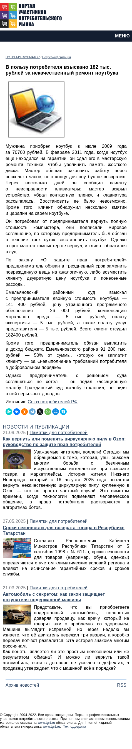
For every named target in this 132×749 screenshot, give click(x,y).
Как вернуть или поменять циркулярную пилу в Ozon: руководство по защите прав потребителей (64, 442)
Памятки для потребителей (58, 432)
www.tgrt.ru (46, 723)
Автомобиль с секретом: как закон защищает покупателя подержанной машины (54, 597)
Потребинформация (56, 57)
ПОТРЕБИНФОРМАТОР (23, 57)
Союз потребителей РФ (53, 401)
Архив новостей (22, 685)
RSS (121, 685)
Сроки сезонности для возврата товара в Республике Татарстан (63, 530)
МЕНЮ (122, 36)
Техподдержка (74, 726)
